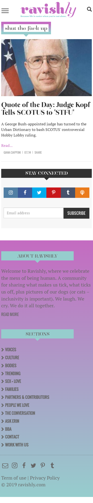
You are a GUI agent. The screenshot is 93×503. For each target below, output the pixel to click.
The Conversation (20, 413)
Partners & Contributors (27, 397)
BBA (8, 429)
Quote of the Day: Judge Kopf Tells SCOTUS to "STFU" (45, 109)
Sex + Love (13, 381)
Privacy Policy (45, 477)
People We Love (17, 405)
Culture (12, 357)
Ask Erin (12, 421)
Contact (12, 437)
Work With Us (17, 445)
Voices (10, 349)
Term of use (13, 477)
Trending (12, 373)
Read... (7, 145)
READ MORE (10, 314)
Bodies (10, 365)
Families (12, 389)
